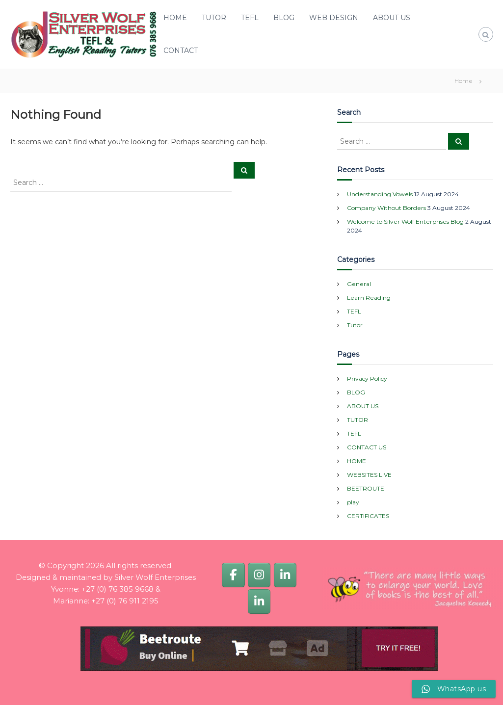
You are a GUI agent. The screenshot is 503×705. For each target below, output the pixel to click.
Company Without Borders (386, 207)
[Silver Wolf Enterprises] (233, 575)
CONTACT (180, 50)
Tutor (355, 325)
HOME (175, 17)
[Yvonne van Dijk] (285, 575)
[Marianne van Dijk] (259, 601)
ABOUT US (391, 17)
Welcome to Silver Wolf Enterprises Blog (405, 221)
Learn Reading (369, 297)
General (359, 283)
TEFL (250, 17)
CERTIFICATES (368, 516)
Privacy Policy (367, 378)
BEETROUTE (365, 488)
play (353, 502)
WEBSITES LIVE (369, 474)
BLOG (283, 17)
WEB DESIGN (333, 17)
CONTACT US (366, 447)
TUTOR (214, 17)
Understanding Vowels (380, 194)
